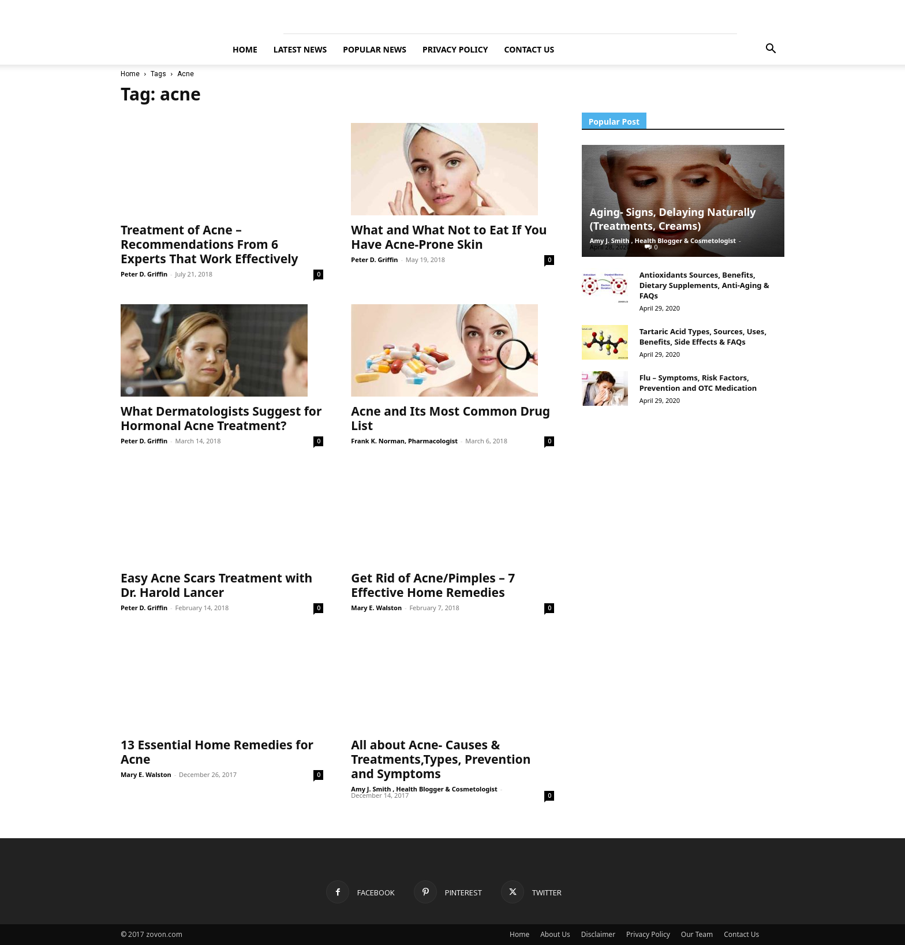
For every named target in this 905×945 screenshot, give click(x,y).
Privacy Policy (455, 49)
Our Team (697, 934)
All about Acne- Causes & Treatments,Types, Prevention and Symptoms (440, 759)
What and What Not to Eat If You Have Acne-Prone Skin (449, 237)
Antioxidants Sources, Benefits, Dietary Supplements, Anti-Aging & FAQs (704, 285)
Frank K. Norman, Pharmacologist (404, 440)
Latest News (300, 49)
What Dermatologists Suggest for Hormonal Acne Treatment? (221, 418)
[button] (770, 49)
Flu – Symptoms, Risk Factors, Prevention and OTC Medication (698, 382)
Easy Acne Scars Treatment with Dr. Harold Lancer (216, 585)
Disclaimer (598, 934)
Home (130, 74)
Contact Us (529, 49)
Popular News (374, 49)
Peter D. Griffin (144, 274)
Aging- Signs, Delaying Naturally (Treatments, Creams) (673, 219)
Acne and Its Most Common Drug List (450, 418)
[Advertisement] (668, 595)
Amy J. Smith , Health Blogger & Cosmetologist (424, 789)
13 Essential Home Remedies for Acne (217, 752)
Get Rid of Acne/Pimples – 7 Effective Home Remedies (433, 585)
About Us (555, 934)
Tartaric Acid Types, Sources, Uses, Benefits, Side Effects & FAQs (703, 336)
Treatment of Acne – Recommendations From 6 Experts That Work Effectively (209, 244)
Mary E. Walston (376, 607)
